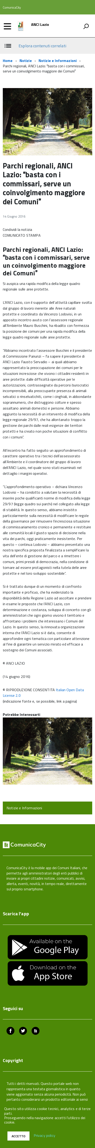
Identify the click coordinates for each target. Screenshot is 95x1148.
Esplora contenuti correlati (42, 46)
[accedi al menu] (7, 26)
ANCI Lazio (40, 24)
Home (8, 60)
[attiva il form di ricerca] (86, 26)
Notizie (26, 60)
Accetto (18, 1136)
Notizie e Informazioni (58, 60)
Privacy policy (44, 1135)
